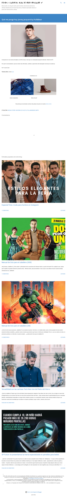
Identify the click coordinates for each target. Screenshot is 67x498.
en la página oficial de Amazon (35, 478)
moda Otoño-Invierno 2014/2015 (17, 110)
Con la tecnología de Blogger (33, 492)
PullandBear (31, 110)
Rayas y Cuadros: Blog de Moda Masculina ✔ (22, 2)
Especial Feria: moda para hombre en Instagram (20, 205)
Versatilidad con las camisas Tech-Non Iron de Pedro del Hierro (26, 389)
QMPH (37, 110)
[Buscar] (61, 2)
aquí (13, 71)
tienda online (48, 103)
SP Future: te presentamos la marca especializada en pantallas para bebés (30, 455)
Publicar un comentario (8, 402)
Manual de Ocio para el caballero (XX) (16, 326)
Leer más (63, 210)
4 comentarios (5, 337)
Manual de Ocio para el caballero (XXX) (17, 262)
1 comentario (5, 210)
